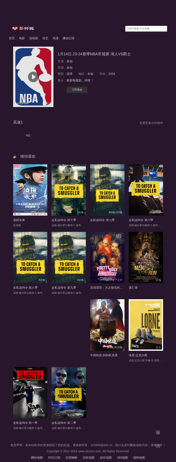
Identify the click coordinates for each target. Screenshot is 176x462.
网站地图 (37, 457)
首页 (12, 38)
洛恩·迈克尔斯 (138, 355)
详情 (89, 80)
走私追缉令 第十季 (64, 220)
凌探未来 (19, 220)
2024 (111, 73)
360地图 (122, 457)
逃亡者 (133, 287)
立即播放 (77, 89)
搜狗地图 (139, 457)
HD (28, 135)
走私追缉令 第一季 (25, 422)
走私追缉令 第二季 (64, 422)
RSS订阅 (54, 457)
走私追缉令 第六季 (141, 220)
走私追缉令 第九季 (64, 287)
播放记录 (69, 38)
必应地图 (106, 457)
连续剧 (33, 38)
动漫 (56, 38)
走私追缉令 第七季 (102, 220)
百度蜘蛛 (71, 457)
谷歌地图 (89, 457)
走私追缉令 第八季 (25, 287)
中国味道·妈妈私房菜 (104, 355)
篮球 (70, 73)
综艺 (45, 38)
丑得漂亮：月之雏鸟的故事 (108, 287)
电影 (22, 38)
